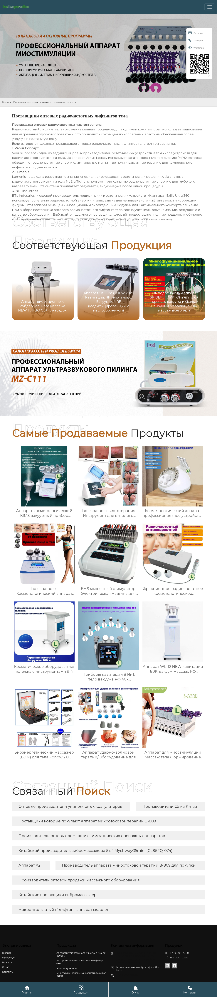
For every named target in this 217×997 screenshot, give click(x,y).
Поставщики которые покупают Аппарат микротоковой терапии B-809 (87, 821)
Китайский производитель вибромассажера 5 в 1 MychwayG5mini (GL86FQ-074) (95, 850)
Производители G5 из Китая (169, 806)
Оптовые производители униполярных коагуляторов (70, 806)
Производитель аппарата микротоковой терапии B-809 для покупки (129, 865)
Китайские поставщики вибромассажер (57, 895)
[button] (197, 289)
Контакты (190, 989)
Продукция (81, 989)
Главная (6, 102)
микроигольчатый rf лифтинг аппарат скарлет (63, 909)
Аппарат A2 (29, 865)
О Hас (136, 989)
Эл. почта (195, 33)
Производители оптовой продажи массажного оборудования (79, 880)
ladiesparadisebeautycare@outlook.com (138, 969)
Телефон (195, 40)
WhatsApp (196, 47)
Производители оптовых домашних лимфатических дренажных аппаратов (91, 836)
